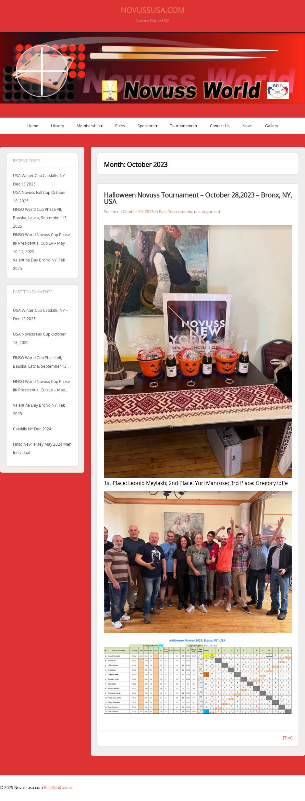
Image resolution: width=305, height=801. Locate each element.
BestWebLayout (58, 787)
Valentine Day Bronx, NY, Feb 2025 (39, 409)
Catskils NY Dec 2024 (32, 428)
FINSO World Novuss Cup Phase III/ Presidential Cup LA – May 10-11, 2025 (41, 243)
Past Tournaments (175, 211)
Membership (88, 125)
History (57, 125)
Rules (120, 125)
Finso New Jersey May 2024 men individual (42, 448)
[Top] (287, 738)
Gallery (271, 125)
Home (32, 125)
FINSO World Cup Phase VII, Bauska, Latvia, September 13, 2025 (40, 218)
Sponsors (146, 125)
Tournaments (182, 125)
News (247, 125)
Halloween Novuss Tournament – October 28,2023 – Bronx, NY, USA (198, 198)
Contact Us (220, 125)
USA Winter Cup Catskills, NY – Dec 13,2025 (40, 314)
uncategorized (207, 211)
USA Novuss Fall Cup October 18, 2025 (39, 338)
